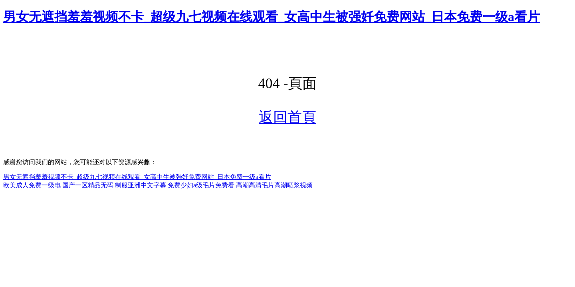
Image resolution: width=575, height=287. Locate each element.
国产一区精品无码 (87, 185)
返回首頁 (287, 117)
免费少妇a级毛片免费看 (201, 185)
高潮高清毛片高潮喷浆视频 (274, 185)
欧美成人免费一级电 (32, 185)
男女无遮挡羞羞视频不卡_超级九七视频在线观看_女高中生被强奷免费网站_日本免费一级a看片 (271, 17)
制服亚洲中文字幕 (140, 185)
